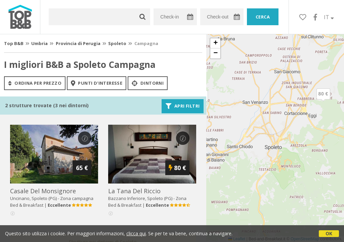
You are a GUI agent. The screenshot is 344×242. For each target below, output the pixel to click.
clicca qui (136, 233)
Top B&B (14, 43)
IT (329, 17)
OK (329, 233)
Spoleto (117, 43)
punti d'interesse (96, 83)
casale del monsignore (43, 191)
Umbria (39, 43)
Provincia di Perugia (78, 43)
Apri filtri (183, 106)
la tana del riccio (134, 191)
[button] (323, 99)
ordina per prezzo (34, 83)
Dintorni (148, 83)
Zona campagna (76, 198)
